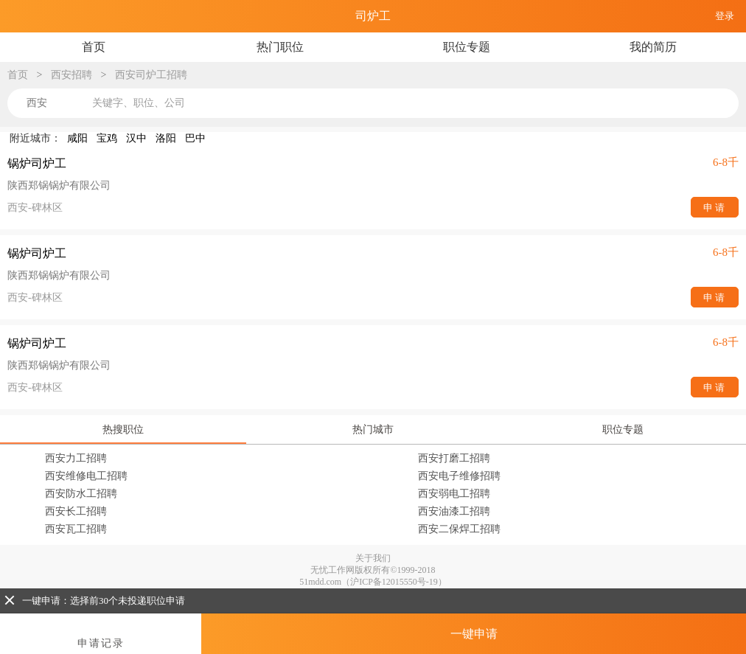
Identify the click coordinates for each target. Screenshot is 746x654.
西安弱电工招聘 (454, 493)
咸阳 (77, 138)
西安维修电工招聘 (86, 475)
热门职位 (280, 47)
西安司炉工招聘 (151, 74)
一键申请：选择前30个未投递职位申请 (95, 600)
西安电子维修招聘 (459, 475)
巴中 (195, 138)
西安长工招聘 (76, 511)
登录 (724, 15)
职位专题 (466, 47)
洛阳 (166, 138)
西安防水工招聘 (81, 493)
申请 (715, 207)
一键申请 (474, 633)
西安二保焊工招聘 (459, 529)
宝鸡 (107, 138)
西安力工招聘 (76, 458)
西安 (37, 102)
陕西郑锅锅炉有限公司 (59, 185)
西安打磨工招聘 (454, 458)
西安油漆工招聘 (454, 511)
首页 (93, 47)
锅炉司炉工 (36, 163)
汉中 (136, 138)
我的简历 (653, 47)
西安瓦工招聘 (76, 529)
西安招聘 (71, 74)
